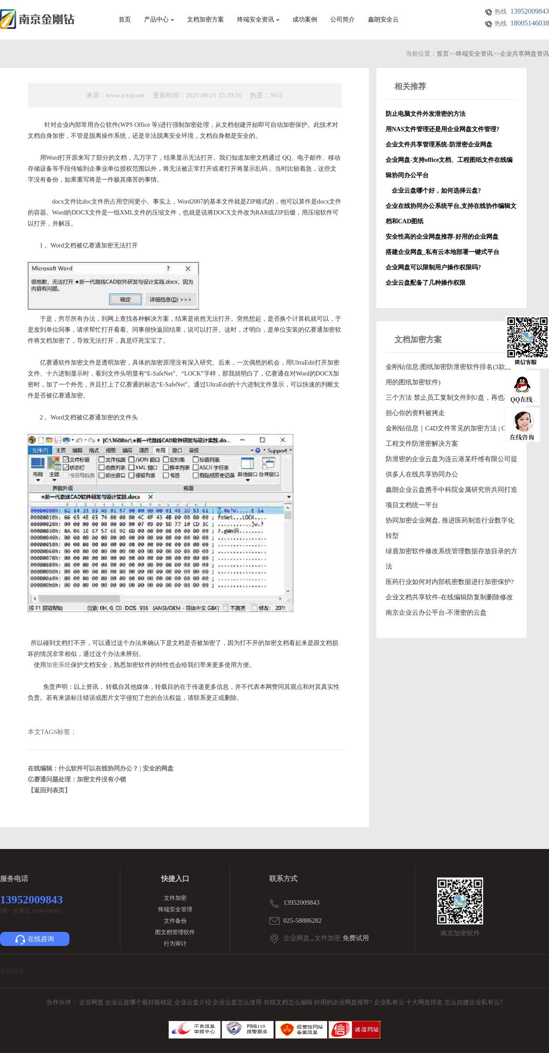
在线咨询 (34, 940)
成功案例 (305, 20)
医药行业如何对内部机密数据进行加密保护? (450, 581)
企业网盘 (296, 938)
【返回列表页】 (49, 790)
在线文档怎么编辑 (288, 1002)
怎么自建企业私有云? (473, 1002)
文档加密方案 (205, 20)
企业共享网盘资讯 (524, 53)
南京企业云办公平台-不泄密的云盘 (436, 612)
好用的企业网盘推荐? (344, 1002)
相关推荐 (410, 86)
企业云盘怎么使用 (238, 1002)
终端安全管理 (175, 909)
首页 (125, 20)
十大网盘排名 (424, 1002)
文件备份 (175, 920)
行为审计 (175, 943)
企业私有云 (390, 1002)
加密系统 (58, 665)
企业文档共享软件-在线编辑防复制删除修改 (449, 597)
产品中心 (159, 20)
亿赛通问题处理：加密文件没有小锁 (77, 779)
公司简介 (342, 20)
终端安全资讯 (258, 20)
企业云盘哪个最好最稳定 (139, 1002)
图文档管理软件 (175, 932)
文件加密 (175, 898)
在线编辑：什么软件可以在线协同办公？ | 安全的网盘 (100, 768)
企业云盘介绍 (193, 1002)
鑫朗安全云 (383, 20)
